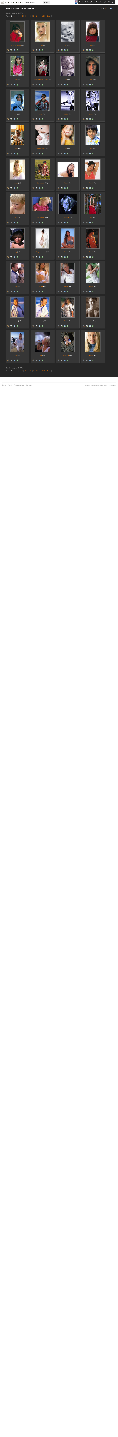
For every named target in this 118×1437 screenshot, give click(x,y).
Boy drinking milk (16, 45)
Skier (40, 114)
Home (4, 385)
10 (36, 16)
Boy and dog (40, 183)
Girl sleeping (40, 217)
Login (104, 2)
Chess (15, 148)
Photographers (89, 2)
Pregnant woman (41, 252)
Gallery (107, 9)
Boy (66, 45)
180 (43, 16)
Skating (66, 114)
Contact (98, 2)
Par (16, 286)
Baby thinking (41, 148)
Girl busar (66, 217)
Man (91, 79)
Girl (91, 45)
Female (41, 45)
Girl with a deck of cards (41, 79)
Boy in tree (66, 355)
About (81, 2)
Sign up (110, 2)
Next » (49, 16)
